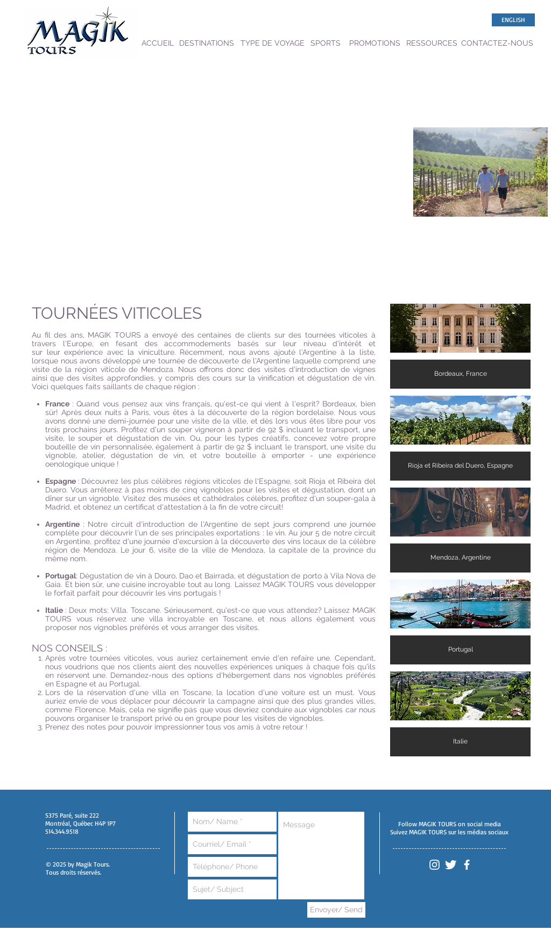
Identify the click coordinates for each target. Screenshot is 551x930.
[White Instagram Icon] (434, 864)
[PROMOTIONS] (375, 43)
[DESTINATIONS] (206, 43)
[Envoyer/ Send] (336, 910)
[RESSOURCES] (432, 43)
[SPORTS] (325, 43)
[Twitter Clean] (450, 864)
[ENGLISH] (513, 19)
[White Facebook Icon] (467, 864)
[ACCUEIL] (157, 43)
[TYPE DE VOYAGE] (272, 43)
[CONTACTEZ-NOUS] (497, 43)
